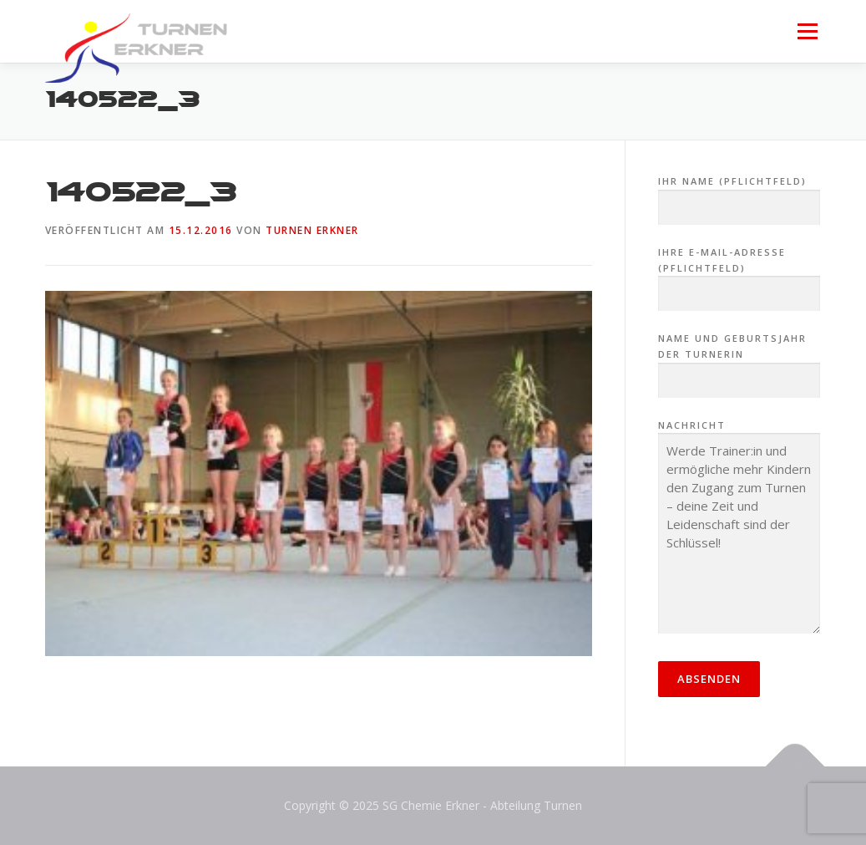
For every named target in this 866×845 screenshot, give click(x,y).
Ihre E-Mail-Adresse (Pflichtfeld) (739, 273)
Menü (807, 31)
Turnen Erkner (312, 230)
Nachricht (739, 528)
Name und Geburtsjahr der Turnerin (739, 359)
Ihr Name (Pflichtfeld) (739, 195)
